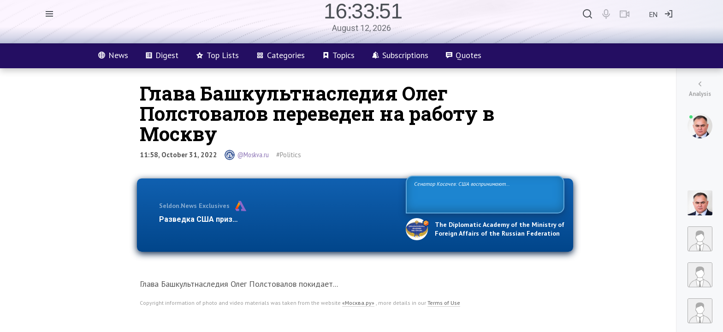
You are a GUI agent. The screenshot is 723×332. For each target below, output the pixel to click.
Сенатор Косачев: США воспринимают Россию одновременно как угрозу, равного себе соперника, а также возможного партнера (483, 194)
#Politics (288, 154)
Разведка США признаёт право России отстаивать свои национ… (277, 219)
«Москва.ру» (358, 302)
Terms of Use (443, 302)
